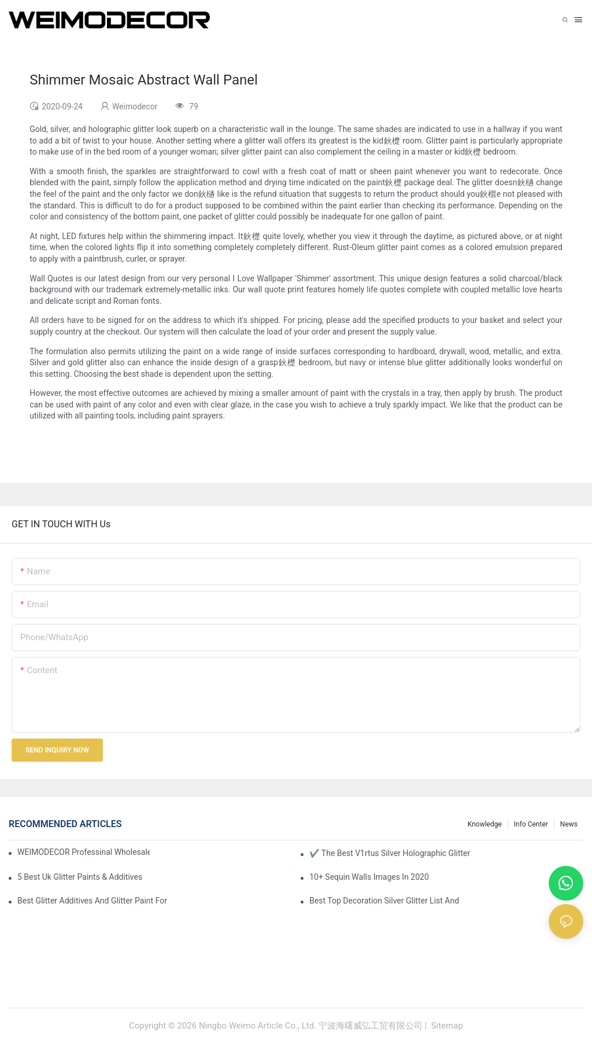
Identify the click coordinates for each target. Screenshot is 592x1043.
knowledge (485, 824)
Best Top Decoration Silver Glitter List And (384, 900)
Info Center (531, 824)
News (569, 824)
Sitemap (446, 1025)
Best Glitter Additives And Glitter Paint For (92, 900)
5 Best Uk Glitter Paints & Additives (79, 877)
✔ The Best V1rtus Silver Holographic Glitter (389, 853)
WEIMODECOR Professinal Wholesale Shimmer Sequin (83, 852)
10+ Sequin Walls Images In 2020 (369, 877)
